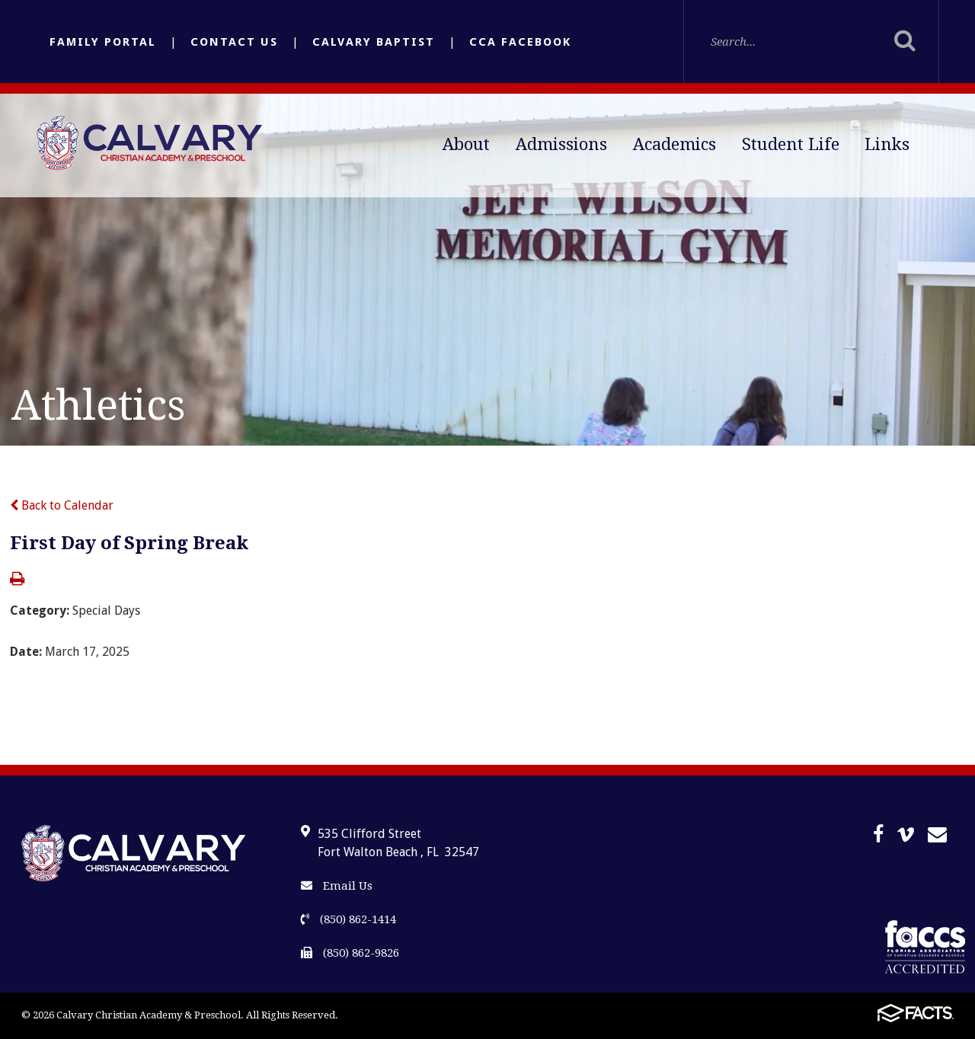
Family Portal (103, 42)
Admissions (561, 144)
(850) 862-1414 (348, 919)
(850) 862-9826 (350, 953)
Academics (674, 144)
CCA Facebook (520, 42)
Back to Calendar (61, 505)
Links (887, 144)
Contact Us (234, 42)
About (466, 144)
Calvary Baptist (373, 42)
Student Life (790, 144)
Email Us (336, 886)
